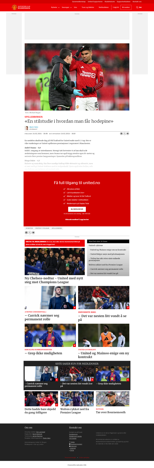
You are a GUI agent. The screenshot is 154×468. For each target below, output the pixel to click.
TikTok (72, 450)
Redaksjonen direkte (75, 436)
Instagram (74, 446)
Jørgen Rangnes (37, 436)
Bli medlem (126, 7)
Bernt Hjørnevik (37, 434)
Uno (75, 7)
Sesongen (65, 7)
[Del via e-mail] (127, 133)
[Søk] (137, 7)
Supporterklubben (123, 1)
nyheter (29, 228)
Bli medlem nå (77, 209)
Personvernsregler (70, 457)
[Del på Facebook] (121, 133)
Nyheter (54, 7)
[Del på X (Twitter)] (124, 133)
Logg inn (116, 7)
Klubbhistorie (110, 1)
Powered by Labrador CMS (77, 465)
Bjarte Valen (46, 438)
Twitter (73, 442)
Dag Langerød (40, 432)
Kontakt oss (137, 1)
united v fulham (42, 228)
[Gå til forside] (21, 7)
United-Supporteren (95, 1)
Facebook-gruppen (76, 444)
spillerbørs (57, 228)
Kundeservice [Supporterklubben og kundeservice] (73, 434)
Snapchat (73, 448)
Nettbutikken (104, 7)
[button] (125, 374)
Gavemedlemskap (79, 1)
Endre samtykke (84, 457)
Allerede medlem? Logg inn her (77, 219)
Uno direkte (72, 438)
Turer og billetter (88, 7)
